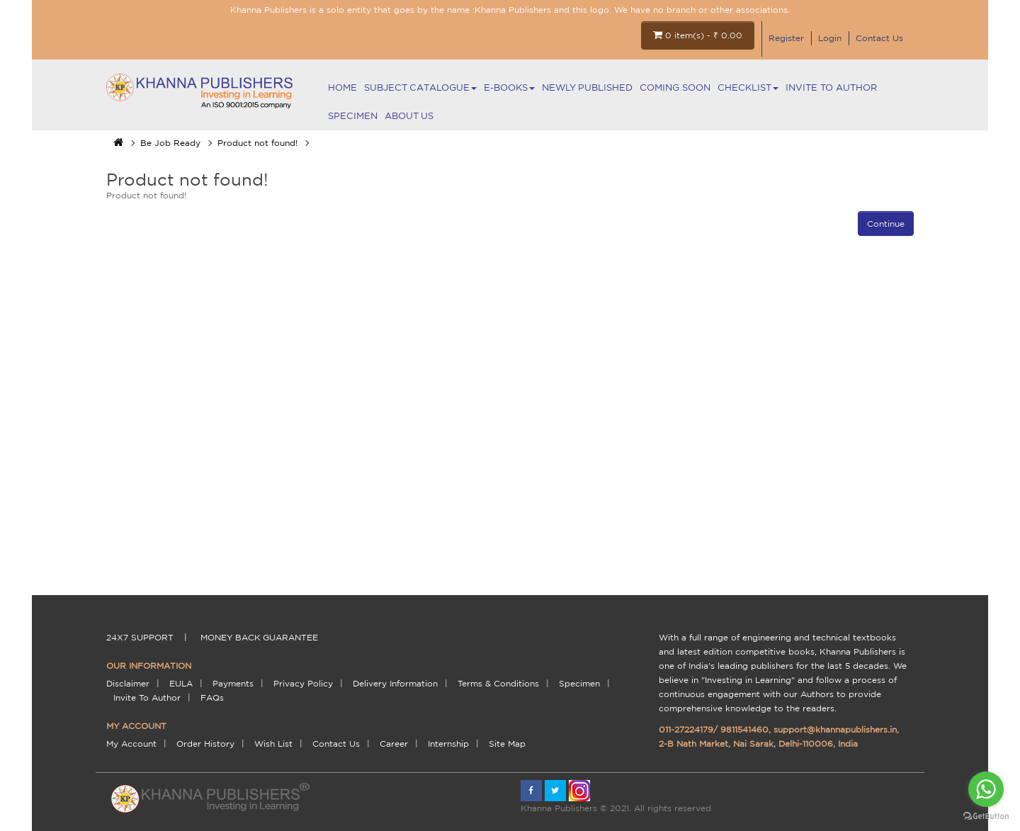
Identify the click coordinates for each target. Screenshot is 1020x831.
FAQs (212, 697)
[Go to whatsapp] (986, 789)
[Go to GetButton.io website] (986, 816)
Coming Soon (675, 87)
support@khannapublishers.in (835, 729)
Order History (205, 743)
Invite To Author (831, 87)
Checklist (748, 87)
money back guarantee (259, 637)
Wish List (273, 743)
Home (342, 87)
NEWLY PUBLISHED (587, 87)
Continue (886, 223)
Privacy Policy (303, 683)
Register (786, 38)
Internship (448, 743)
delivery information (395, 683)
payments (233, 683)
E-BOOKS (509, 87)
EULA (181, 683)
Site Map (507, 743)
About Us (409, 116)
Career (394, 743)
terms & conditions (498, 683)
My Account (131, 743)
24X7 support (140, 637)
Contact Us (879, 38)
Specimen (353, 116)
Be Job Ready (170, 142)
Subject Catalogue (420, 87)
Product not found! (257, 142)
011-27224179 (686, 729)
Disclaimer (127, 683)
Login (830, 38)
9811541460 (744, 729)
